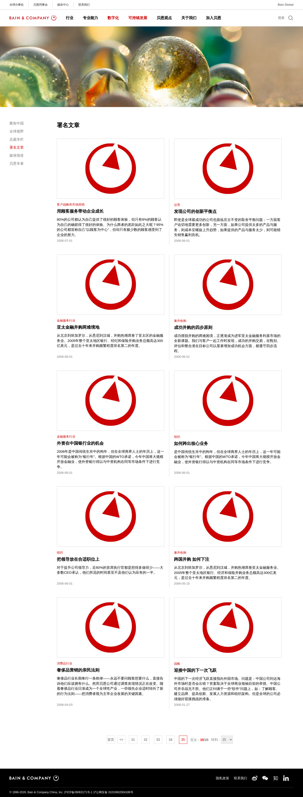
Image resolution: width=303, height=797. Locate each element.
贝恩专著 (16, 163)
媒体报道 (16, 155)
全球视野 (16, 131)
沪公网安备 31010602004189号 (113, 792)
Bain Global (286, 4)
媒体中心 (63, 4)
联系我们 (84, 4)
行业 (69, 18)
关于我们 (188, 18)
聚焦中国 (16, 123)
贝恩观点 (164, 18)
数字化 (113, 18)
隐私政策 (222, 778)
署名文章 (16, 147)
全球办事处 (16, 4)
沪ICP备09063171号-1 (78, 792)
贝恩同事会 (40, 4)
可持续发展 (137, 18)
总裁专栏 (16, 139)
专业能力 (90, 18)
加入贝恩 (213, 18)
